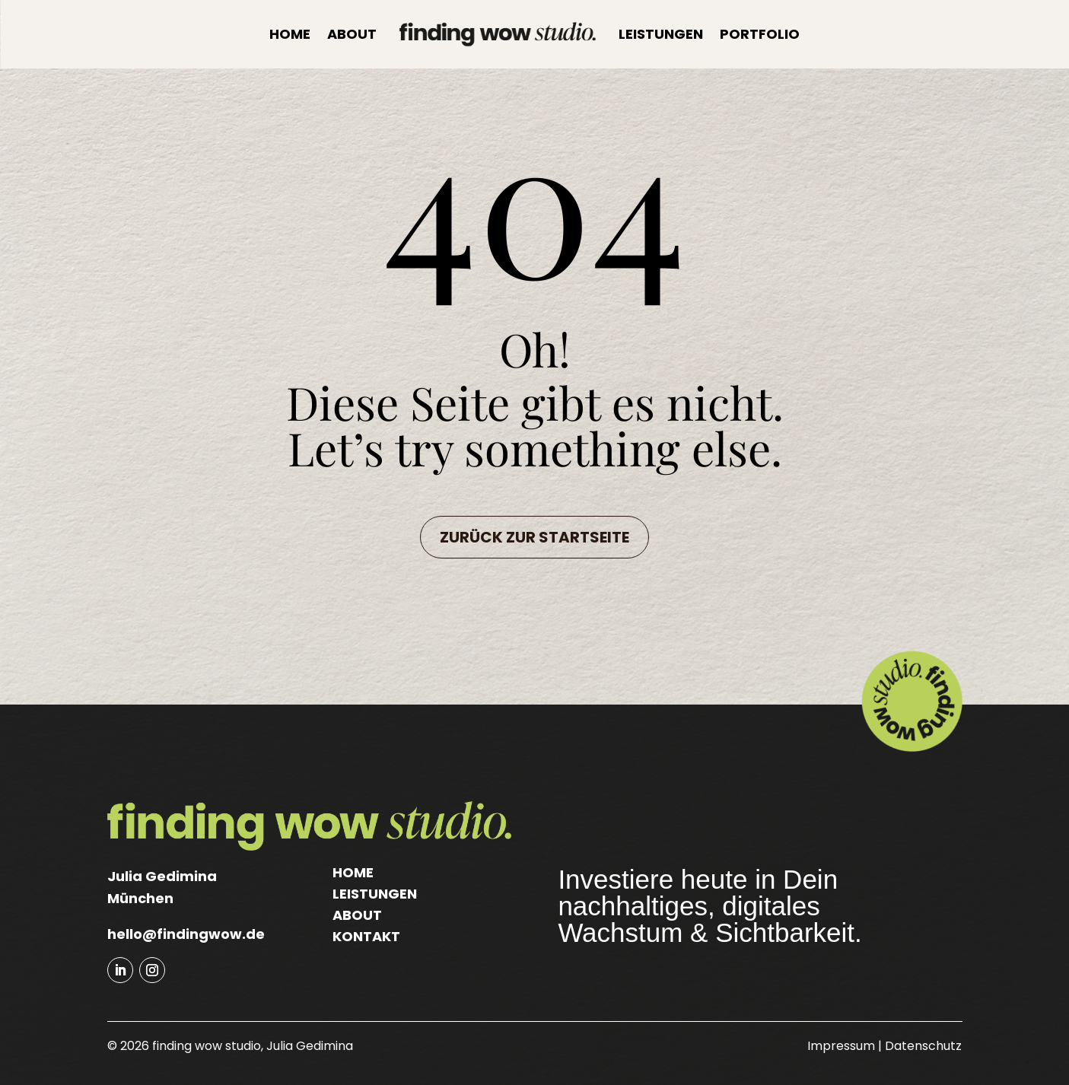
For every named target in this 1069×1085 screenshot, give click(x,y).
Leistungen (661, 33)
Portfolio (760, 33)
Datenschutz (923, 1046)
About (352, 33)
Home (289, 33)
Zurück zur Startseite (534, 537)
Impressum (841, 1046)
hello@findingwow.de (186, 933)
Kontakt (366, 936)
